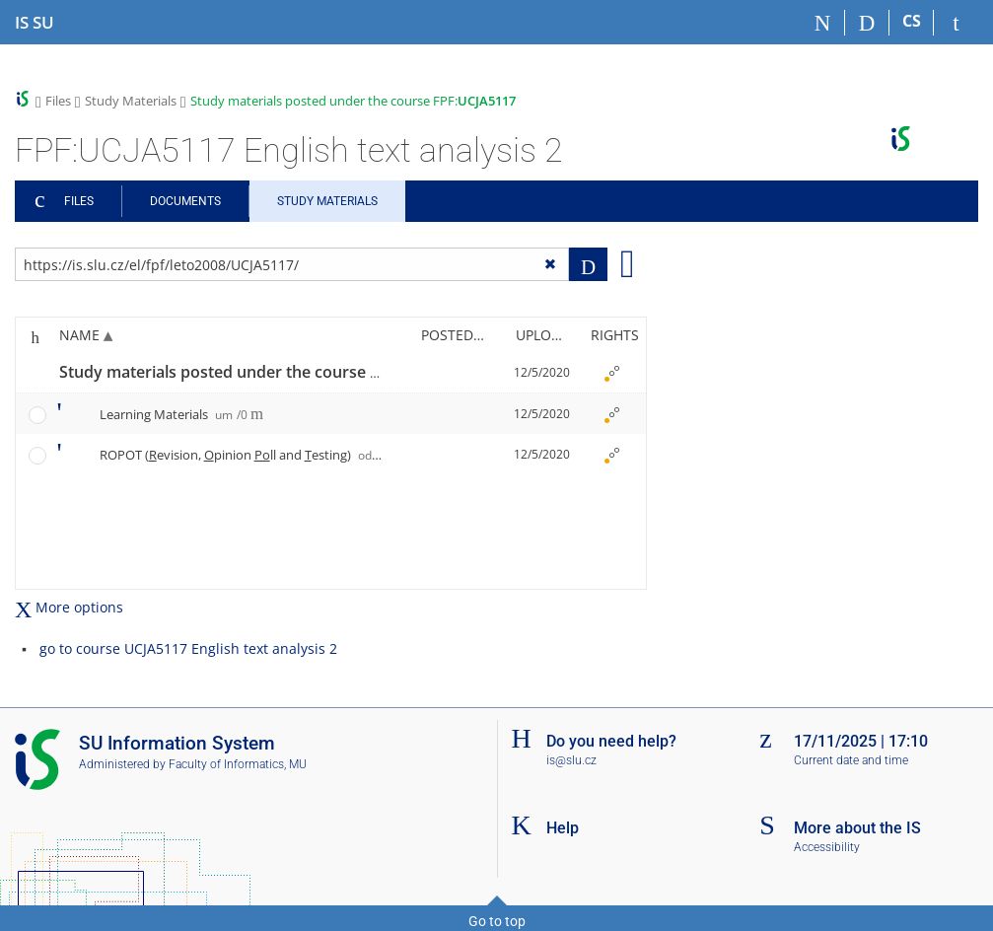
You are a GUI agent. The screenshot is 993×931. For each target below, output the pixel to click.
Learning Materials (174, 414)
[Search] (867, 23)
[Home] (823, 23)
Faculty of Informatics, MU (238, 764)
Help (562, 828)
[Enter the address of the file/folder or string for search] (292, 264)
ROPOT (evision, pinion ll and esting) (246, 455)
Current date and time (851, 760)
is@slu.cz (571, 760)
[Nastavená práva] (611, 373)
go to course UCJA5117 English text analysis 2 (188, 648)
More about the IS (857, 828)
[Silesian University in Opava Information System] (34, 23)
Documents (185, 201)
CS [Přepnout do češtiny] (911, 21)
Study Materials (131, 100)
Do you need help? (611, 741)
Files (58, 100)
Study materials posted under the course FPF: (353, 100)
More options (69, 607)
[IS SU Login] (956, 23)
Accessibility (827, 847)
